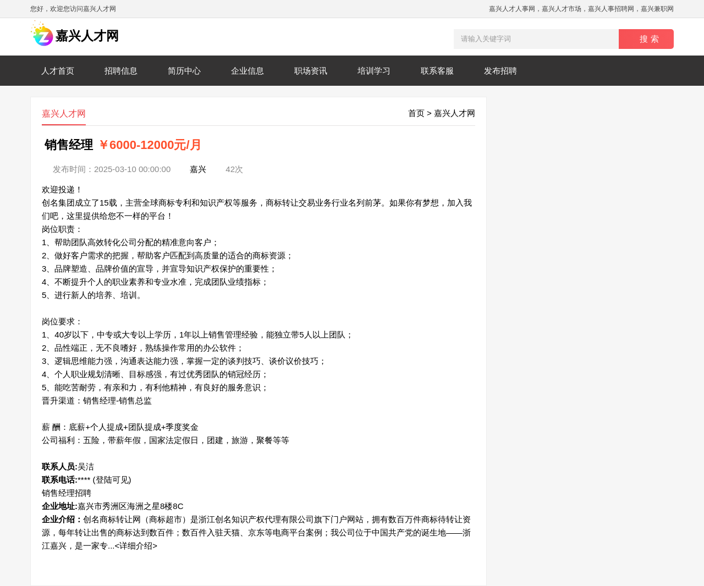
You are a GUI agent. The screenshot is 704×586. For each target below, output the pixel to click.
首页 (416, 113)
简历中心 (184, 70)
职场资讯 (310, 70)
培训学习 (374, 70)
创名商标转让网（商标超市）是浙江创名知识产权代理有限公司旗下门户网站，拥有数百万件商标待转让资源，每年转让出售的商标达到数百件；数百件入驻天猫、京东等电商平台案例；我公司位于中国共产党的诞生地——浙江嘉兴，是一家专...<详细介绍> (256, 532)
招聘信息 (121, 70)
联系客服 (437, 70)
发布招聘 (500, 70)
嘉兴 (198, 169)
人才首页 (57, 70)
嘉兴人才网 (454, 113)
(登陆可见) (112, 479)
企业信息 (247, 70)
